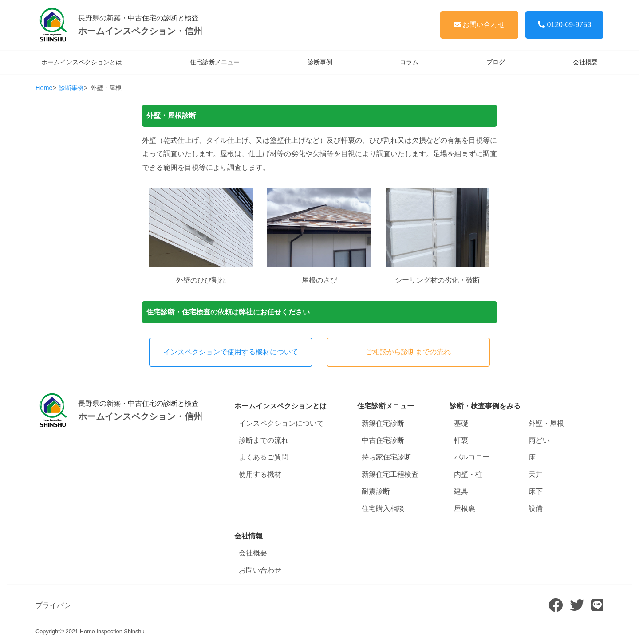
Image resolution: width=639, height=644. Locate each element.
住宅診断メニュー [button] (385, 406)
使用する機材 (260, 474)
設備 (536, 508)
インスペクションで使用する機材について (230, 352)
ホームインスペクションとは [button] (280, 406)
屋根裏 (464, 508)
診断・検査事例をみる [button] (485, 406)
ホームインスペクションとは (81, 62)
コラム (409, 62)
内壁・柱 (468, 474)
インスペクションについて (281, 423)
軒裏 (461, 440)
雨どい (539, 440)
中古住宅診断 (383, 440)
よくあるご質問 (263, 457)
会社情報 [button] (248, 536)
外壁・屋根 (546, 423)
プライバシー (57, 605)
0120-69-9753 (564, 24)
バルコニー (471, 457)
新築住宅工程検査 (390, 474)
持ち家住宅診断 (386, 457)
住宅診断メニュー (215, 62)
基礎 (461, 423)
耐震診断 (376, 491)
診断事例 (320, 62)
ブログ (495, 62)
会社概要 (585, 62)
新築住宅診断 (383, 423)
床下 (536, 491)
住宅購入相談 (383, 508)
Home (44, 87)
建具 (461, 491)
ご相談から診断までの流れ (408, 352)
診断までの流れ (263, 440)
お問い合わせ (479, 24)
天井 (536, 474)
